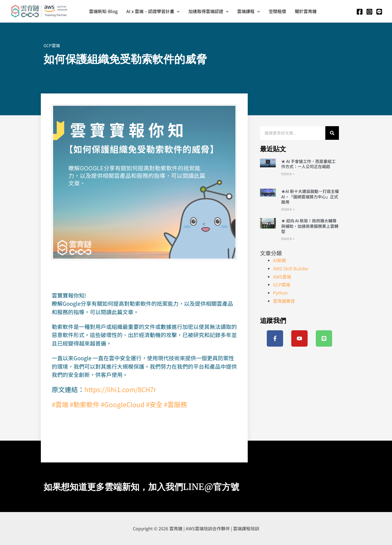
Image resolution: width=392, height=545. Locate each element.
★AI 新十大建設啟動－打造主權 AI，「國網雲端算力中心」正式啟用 (310, 196)
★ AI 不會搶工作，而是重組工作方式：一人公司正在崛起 (308, 163)
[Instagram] (369, 11)
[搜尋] (332, 133)
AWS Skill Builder (290, 268)
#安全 (154, 404)
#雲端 (60, 404)
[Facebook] (359, 11)
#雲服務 (175, 404)
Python (280, 292)
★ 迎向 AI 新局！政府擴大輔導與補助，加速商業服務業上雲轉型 (309, 226)
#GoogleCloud (123, 404)
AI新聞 (279, 260)
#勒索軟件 (84, 404)
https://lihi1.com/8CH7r (120, 389)
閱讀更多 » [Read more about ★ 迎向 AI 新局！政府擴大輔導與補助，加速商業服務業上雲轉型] (288, 239)
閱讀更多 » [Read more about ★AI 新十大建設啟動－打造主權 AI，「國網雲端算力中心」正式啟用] (288, 209)
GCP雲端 (52, 45)
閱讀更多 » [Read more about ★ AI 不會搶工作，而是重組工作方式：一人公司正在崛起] (288, 174)
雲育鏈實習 (284, 301)
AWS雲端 (282, 276)
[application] (177, 11)
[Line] (379, 11)
